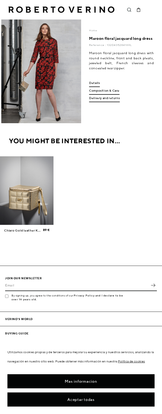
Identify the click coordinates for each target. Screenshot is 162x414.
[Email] (77, 285)
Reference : (98, 44)
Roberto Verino (61, 10)
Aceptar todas (81, 399)
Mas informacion (81, 381)
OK (153, 285)
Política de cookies (131, 361)
